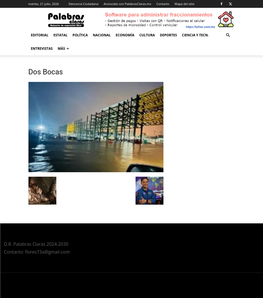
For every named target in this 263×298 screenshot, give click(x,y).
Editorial (40, 35)
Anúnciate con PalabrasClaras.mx (127, 4)
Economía (125, 35)
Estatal (61, 35)
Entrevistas (42, 48)
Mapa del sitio (185, 4)
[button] (228, 35)
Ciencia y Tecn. (195, 35)
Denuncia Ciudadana (83, 4)
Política (80, 35)
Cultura (147, 35)
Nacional (102, 35)
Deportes (168, 35)
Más (63, 48)
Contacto (162, 4)
